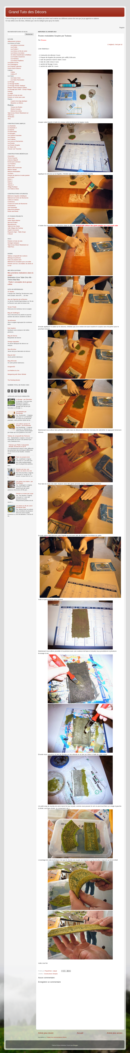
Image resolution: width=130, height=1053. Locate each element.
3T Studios (11, 291)
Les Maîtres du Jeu (13, 370)
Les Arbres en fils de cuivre (19, 51)
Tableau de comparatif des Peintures (19, 436)
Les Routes (11, 143)
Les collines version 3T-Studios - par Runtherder (23, 424)
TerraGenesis (12, 320)
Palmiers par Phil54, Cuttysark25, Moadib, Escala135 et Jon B (19, 445)
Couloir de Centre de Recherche (17, 203)
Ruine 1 (10, 179)
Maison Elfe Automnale (15, 167)
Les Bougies (11, 133)
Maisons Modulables (14, 171)
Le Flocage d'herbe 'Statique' (16, 85)
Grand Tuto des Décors (27, 12)
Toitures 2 (11, 185)
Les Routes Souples (14, 145)
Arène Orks (11, 218)
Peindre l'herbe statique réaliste (17, 87)
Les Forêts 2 (14, 49)
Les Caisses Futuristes (15, 135)
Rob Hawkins (12, 328)
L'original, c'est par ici (114, 44)
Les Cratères (11, 139)
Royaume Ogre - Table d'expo (17, 232)
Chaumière (11, 156)
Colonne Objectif (13, 160)
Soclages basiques (13, 243)
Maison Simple (12, 169)
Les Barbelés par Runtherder (21, 412)
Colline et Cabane (13, 200)
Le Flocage (11, 82)
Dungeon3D (11, 366)
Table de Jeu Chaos (14, 226)
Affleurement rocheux (14, 41)
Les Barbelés (12, 126)
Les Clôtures (11, 137)
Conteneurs (11, 201)
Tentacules (11, 116)
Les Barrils (11, 130)
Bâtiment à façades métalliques (17, 196)
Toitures (10, 183)
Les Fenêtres (12, 164)
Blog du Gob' (12, 355)
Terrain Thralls (12, 307)
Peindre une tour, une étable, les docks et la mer (24, 470)
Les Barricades (12, 131)
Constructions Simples (51, 974)
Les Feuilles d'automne (18, 57)
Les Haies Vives (16, 78)
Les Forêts (14, 47)
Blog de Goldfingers (14, 313)
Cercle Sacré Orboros (14, 68)
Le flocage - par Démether (24, 399)
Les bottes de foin (13, 62)
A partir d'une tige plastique (19, 101)
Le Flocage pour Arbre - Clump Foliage (19, 89)
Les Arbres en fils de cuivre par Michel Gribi (24, 506)
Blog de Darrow (12, 336)
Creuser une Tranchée (14, 149)
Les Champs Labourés (14, 66)
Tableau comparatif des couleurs (17, 256)
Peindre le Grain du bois (15, 95)
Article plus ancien (114, 1033)
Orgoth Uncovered (13, 230)
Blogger (75, 1045)
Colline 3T (14, 74)
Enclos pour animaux (14, 162)
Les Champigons (13, 64)
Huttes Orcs (11, 165)
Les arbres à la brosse (17, 45)
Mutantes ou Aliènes (17, 103)
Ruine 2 (10, 181)
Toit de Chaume (12, 158)
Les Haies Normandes (17, 80)
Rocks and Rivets (13, 211)
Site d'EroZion (12, 349)
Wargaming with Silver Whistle (17, 374)
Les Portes (11, 177)
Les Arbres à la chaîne (17, 53)
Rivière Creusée (16, 109)
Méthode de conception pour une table (19, 261)
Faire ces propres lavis (14, 260)
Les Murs (10, 173)
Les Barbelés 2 (12, 128)
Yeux (9, 118)
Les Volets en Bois (13, 189)
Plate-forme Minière (14, 209)
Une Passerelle (12, 207)
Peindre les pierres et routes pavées (19, 175)
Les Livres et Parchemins (15, 141)
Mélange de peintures (14, 258)
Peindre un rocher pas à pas (16, 97)
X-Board (10, 234)
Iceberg (10, 91)
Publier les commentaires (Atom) (57, 1037)
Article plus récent (45, 1033)
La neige (10, 93)
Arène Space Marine (14, 220)
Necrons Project (12, 222)
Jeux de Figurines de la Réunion (17, 299)
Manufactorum (12, 224)
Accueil (80, 1033)
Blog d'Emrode (12, 361)
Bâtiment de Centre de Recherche (18, 198)
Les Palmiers (15, 58)
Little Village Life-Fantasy (15, 228)
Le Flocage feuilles (13, 83)
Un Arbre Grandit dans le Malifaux (21, 55)
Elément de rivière (16, 111)
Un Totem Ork (12, 147)
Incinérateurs (12, 205)
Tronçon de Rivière (16, 107)
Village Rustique (12, 187)
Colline (13, 72)
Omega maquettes (13, 341)
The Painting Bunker (14, 380)
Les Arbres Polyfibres (17, 60)
